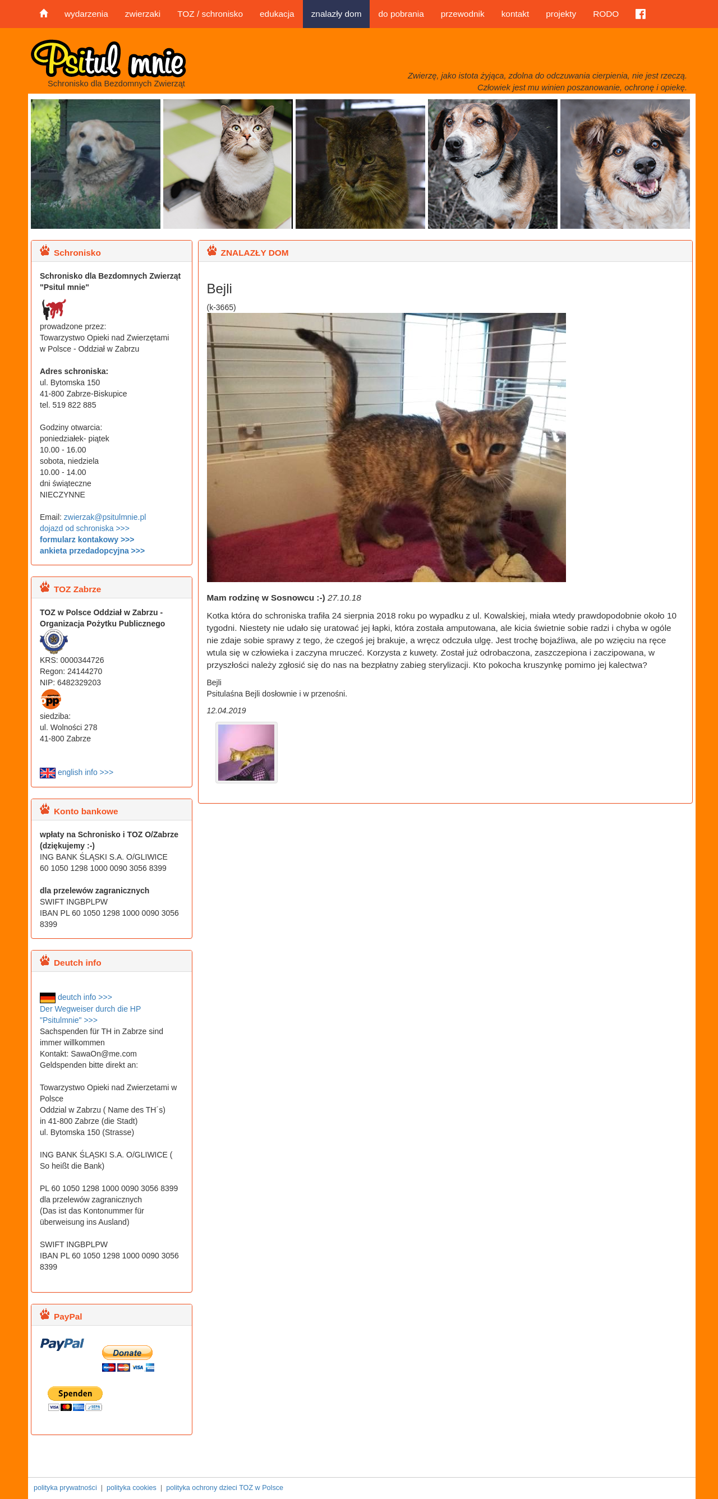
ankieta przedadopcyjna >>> (92, 550)
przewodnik (463, 14)
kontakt (515, 14)
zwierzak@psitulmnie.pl (105, 517)
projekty (561, 14)
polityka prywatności (65, 1488)
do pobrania (401, 14)
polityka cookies (132, 1488)
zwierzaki (142, 14)
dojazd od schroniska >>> (85, 528)
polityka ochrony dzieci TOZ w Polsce (224, 1488)
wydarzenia (86, 14)
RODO (606, 14)
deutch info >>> (76, 997)
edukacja (277, 14)
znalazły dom (336, 14)
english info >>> (76, 772)
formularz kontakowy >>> (87, 539)
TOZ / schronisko (210, 14)
